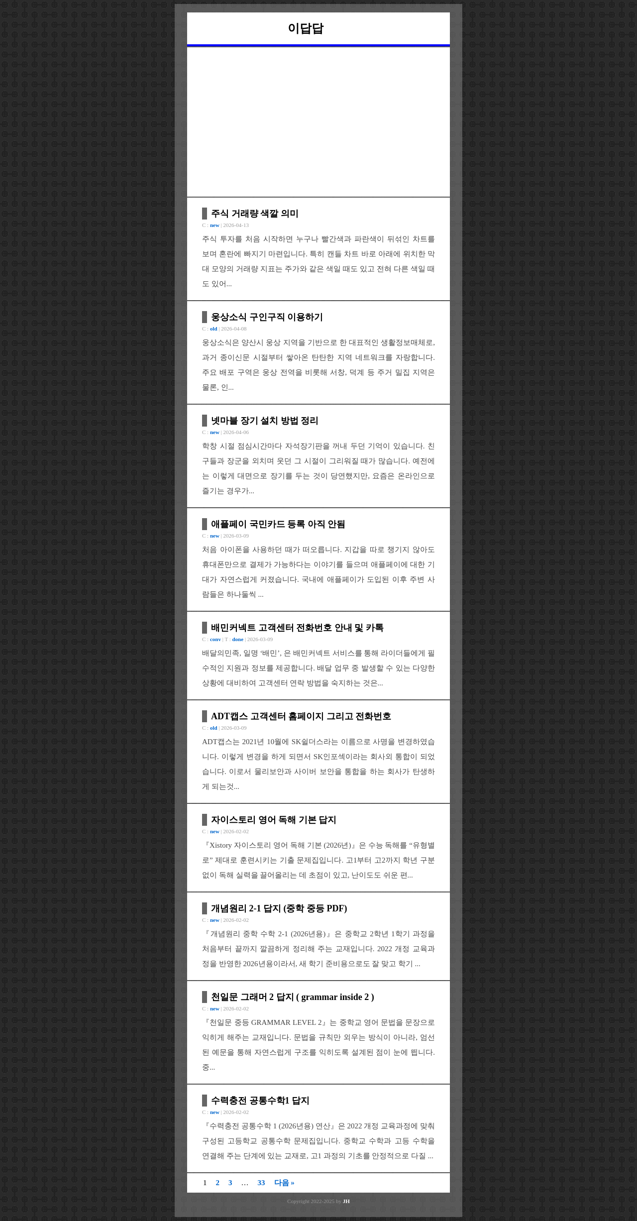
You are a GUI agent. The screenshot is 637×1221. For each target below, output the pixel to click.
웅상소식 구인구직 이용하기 (267, 317)
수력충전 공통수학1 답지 (260, 1101)
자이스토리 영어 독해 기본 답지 (273, 820)
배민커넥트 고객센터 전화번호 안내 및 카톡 (297, 628)
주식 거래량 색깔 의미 (255, 214)
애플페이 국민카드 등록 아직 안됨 (278, 524)
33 (261, 1183)
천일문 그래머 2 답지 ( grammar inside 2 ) (292, 997)
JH (346, 1201)
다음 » (284, 1183)
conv (215, 639)
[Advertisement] (318, 122)
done (238, 639)
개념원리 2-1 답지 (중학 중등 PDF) (279, 908)
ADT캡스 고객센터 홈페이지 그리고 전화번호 (301, 716)
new (214, 225)
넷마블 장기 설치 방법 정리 (264, 421)
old (213, 329)
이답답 (305, 28)
